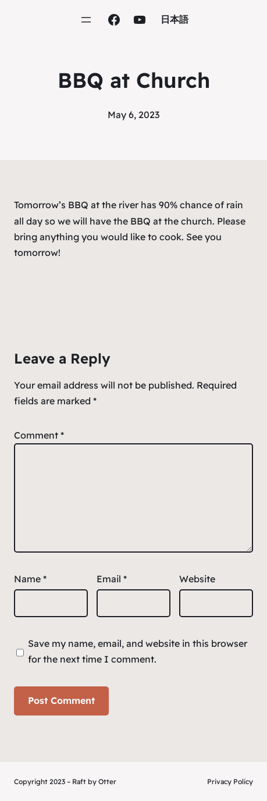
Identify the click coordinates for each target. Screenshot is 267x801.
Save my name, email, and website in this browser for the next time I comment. (137, 651)
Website (197, 579)
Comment (39, 435)
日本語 (174, 19)
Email (112, 579)
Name (30, 579)
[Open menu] (86, 20)
